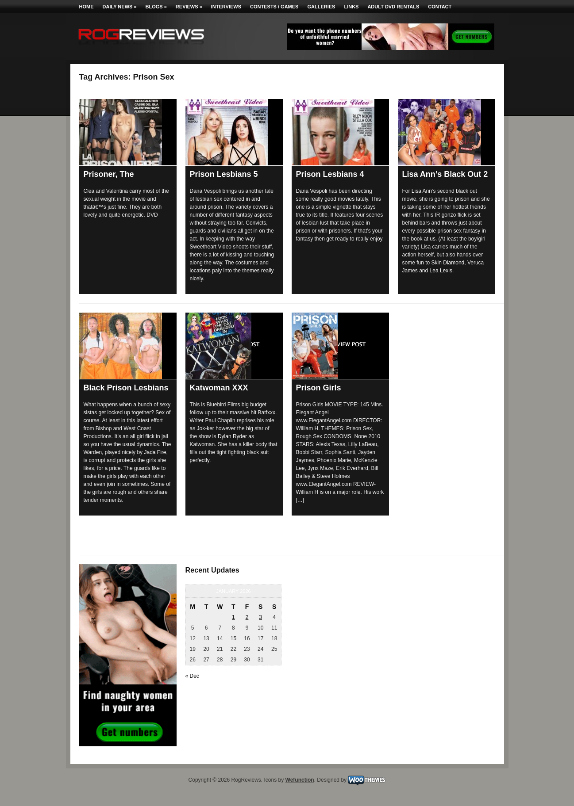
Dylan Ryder (232, 436)
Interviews (226, 6)
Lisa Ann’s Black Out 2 (445, 174)
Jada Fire (155, 452)
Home (86, 6)
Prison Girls (318, 387)
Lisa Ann (422, 191)
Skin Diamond (448, 263)
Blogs (156, 6)
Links (351, 6)
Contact (439, 6)
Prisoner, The (109, 174)
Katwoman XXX (219, 387)
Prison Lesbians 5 (224, 174)
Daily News (120, 6)
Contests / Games (274, 6)
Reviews (189, 6)
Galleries (321, 6)
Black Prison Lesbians (126, 387)
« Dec (192, 676)
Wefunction (299, 780)
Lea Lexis (441, 270)
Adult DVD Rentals (393, 6)
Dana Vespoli (311, 191)
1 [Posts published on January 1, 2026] (233, 617)
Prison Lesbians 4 (330, 174)
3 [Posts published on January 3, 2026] (260, 617)
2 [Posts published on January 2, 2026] (247, 617)
